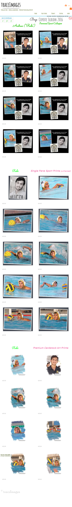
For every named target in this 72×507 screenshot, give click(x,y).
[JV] (7, 21)
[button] (71, 8)
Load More (36, 163)
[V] (3, 21)
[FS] (11, 21)
